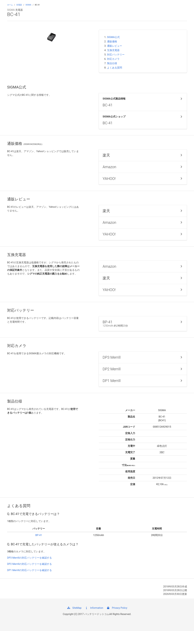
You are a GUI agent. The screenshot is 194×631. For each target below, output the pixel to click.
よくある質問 (114, 67)
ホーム (10, 5)
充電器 (19, 5)
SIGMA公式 (113, 37)
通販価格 (112, 41)
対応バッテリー (116, 54)
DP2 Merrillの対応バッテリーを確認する (29, 563)
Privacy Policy (116, 607)
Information (94, 607)
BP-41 (38, 535)
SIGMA (28, 5)
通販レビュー (114, 45)
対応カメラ (113, 58)
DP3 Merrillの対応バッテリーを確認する (29, 557)
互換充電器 (113, 50)
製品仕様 (112, 63)
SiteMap (74, 607)
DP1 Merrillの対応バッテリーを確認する (29, 570)
